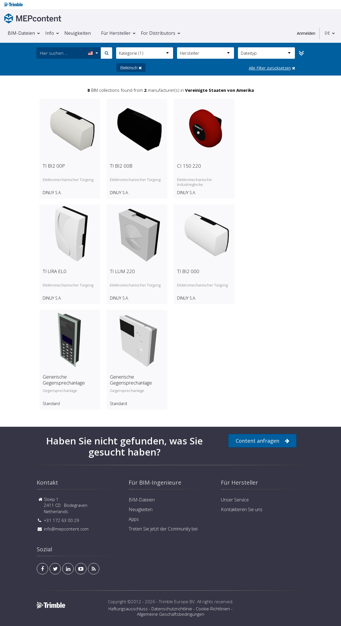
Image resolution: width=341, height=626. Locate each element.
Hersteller (205, 53)
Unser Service (235, 500)
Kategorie (144, 53)
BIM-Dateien (21, 33)
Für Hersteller (116, 33)
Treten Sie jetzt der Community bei (163, 529)
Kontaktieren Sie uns (241, 509)
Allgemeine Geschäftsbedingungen (170, 614)
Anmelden (306, 33)
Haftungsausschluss (128, 608)
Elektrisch (131, 67)
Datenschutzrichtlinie (171, 608)
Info (49, 33)
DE (327, 33)
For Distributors (158, 33)
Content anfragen (262, 441)
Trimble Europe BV (177, 601)
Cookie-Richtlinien (213, 608)
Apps (134, 519)
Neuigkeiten (77, 33)
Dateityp (266, 53)
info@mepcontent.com (66, 529)
